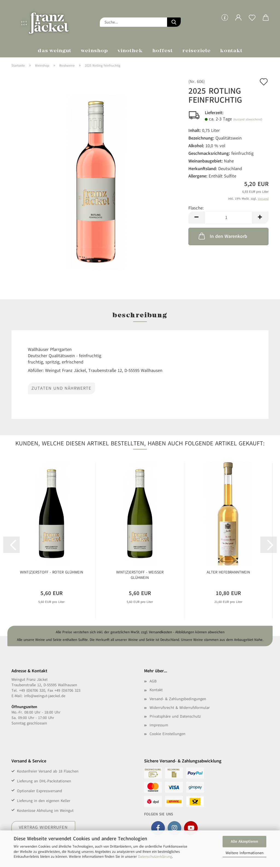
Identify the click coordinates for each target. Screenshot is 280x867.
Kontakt (231, 51)
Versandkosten (160, 632)
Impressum (159, 725)
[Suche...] (174, 22)
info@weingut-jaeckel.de (44, 696)
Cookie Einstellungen (167, 733)
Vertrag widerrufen (43, 827)
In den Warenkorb (222, 236)
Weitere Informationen (245, 853)
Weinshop (94, 51)
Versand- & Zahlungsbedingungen (178, 699)
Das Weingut (54, 51)
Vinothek (130, 51)
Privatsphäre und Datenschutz (175, 716)
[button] (238, 21)
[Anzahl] (228, 217)
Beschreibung (140, 315)
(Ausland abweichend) (247, 119)
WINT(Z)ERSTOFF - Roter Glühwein (51, 572)
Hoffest (162, 51)
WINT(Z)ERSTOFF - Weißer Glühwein (140, 575)
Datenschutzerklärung (155, 856)
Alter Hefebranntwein (228, 572)
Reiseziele (196, 51)
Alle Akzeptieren (244, 841)
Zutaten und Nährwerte (61, 388)
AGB (153, 681)
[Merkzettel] (252, 21)
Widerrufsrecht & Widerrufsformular (180, 707)
